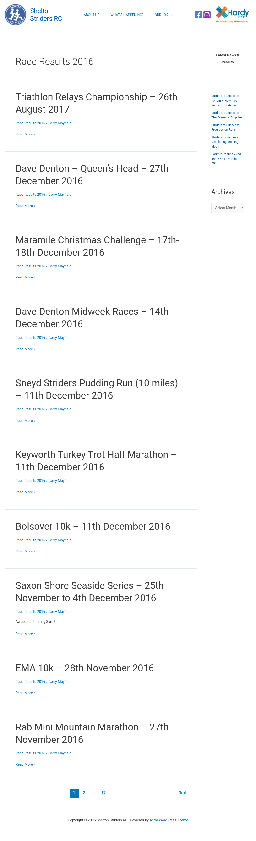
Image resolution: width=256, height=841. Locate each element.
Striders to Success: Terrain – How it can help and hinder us (225, 100)
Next (185, 793)
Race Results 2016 (30, 123)
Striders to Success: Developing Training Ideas (225, 141)
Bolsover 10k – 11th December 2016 (93, 526)
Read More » (25, 133)
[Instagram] (207, 15)
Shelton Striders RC (46, 14)
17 (103, 793)
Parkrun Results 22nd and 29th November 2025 (226, 158)
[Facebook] (199, 15)
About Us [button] (94, 14)
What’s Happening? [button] (129, 14)
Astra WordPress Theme (169, 820)
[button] (101, 14)
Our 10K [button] (163, 14)
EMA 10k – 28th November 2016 (85, 668)
